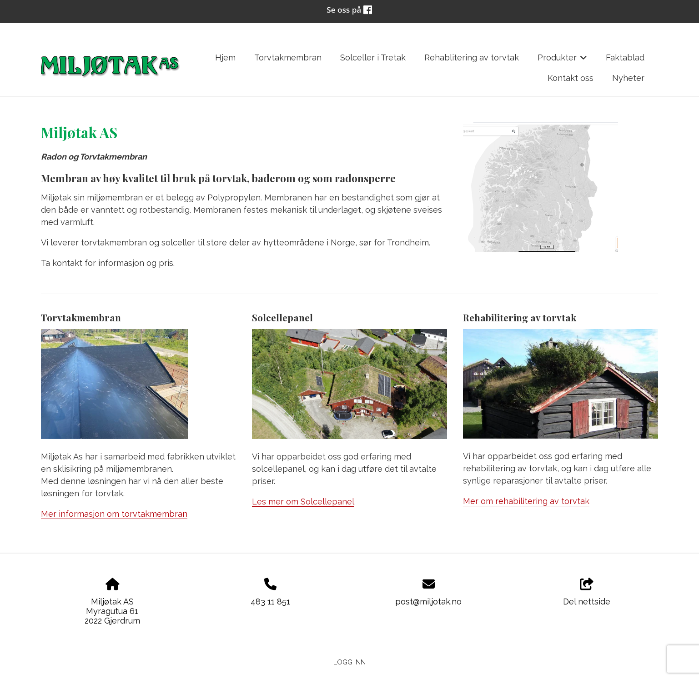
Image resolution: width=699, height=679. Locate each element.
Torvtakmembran (288, 57)
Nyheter (628, 78)
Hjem (225, 57)
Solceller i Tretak (373, 57)
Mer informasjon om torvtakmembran (114, 514)
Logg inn (349, 662)
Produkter (562, 60)
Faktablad (625, 57)
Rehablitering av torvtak (471, 57)
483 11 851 (270, 601)
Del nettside (586, 592)
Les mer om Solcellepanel (303, 501)
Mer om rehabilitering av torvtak (526, 501)
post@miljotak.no (428, 601)
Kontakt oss (570, 78)
